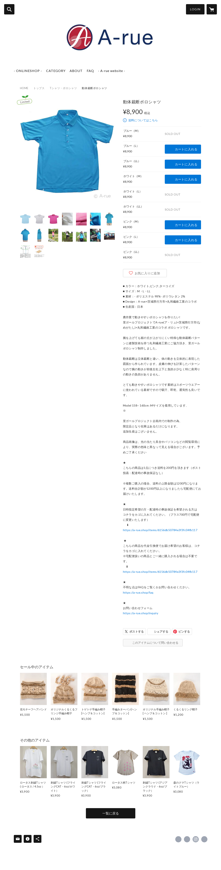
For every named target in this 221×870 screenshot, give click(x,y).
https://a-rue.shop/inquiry (140, 613)
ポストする (136, 631)
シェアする (161, 631)
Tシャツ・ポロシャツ (63, 88)
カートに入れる (186, 149)
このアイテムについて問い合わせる (155, 642)
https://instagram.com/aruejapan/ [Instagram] (196, 839)
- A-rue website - (111, 71)
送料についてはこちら (143, 120)
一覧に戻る (110, 813)
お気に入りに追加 (147, 273)
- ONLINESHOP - (28, 71)
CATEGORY (55, 71)
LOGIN (195, 9)
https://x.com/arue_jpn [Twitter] (187, 839)
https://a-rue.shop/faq (138, 592)
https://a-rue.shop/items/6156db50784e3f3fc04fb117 (160, 530)
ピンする (184, 631)
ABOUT (76, 71)
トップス (39, 88)
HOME (24, 88)
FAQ (90, 71)
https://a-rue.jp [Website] (204, 839)
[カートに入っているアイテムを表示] (212, 9)
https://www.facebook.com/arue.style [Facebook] (178, 839)
